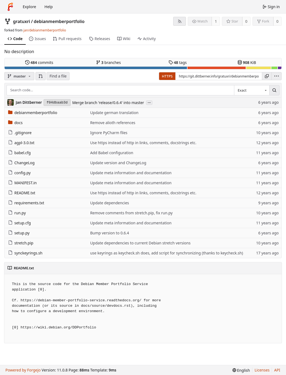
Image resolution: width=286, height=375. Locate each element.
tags (178, 62)
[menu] (276, 76)
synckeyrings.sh (25, 253)
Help (48, 6)
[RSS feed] (179, 21)
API (277, 370)
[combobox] (251, 90)
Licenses (262, 370)
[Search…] (274, 90)
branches (108, 62)
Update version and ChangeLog (118, 162)
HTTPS (167, 76)
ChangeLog (21, 162)
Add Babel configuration (111, 152)
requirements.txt (26, 202)
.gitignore (20, 132)
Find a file (58, 76)
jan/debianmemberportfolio (44, 30)
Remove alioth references (112, 122)
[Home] (10, 7)
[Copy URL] (267, 76)
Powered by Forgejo (23, 370)
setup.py (18, 232)
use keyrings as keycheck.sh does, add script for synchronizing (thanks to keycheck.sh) (166, 253)
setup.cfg (19, 222)
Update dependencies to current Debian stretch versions (140, 242)
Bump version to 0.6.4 (109, 232)
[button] (40, 76)
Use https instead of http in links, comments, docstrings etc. (143, 142)
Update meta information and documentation (131, 172)
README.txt (21, 192)
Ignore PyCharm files (108, 132)
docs (15, 122)
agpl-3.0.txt (21, 142)
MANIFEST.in (22, 182)
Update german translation (114, 112)
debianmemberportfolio (59, 21)
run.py (17, 212)
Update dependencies (109, 202)
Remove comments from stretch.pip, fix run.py (131, 212)
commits (39, 62)
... (149, 102)
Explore (29, 6)
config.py (19, 172)
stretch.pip (20, 242)
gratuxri (21, 21)
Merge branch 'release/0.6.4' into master (108, 102)
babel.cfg (19, 152)
